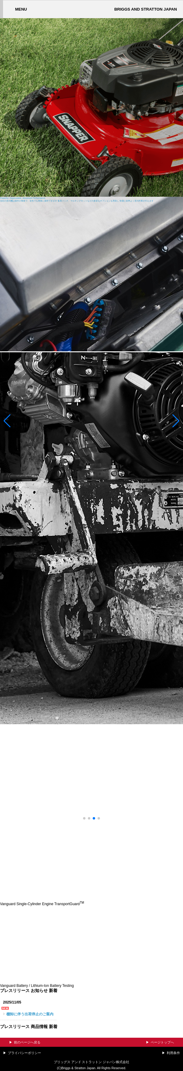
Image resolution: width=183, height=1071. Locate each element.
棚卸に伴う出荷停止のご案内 (29, 1014)
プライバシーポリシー (24, 1053)
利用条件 (173, 1053)
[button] (7, 421)
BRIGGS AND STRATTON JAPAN (145, 9)
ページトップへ (162, 1042)
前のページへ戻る (27, 1042)
